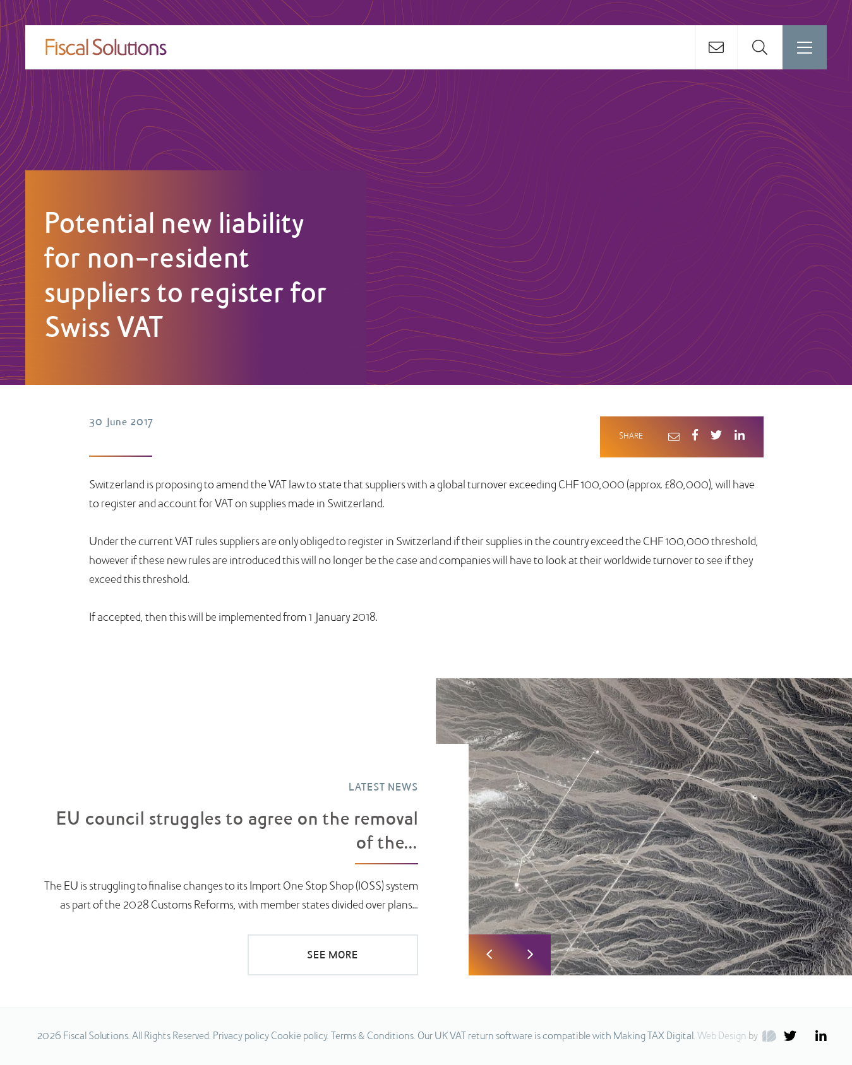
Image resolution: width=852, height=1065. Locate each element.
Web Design (722, 1037)
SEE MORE (332, 956)
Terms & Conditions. (373, 1037)
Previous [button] (489, 954)
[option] (426, 826)
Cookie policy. (300, 1037)
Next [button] (530, 954)
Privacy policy (241, 1037)
